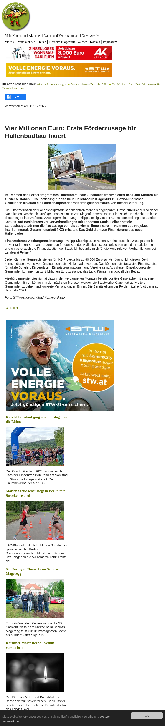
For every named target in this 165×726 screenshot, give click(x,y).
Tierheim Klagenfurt (62, 42)
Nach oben (11, 307)
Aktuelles (35, 35)
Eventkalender (25, 42)
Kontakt (95, 42)
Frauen (41, 42)
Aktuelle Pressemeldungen (51, 84)
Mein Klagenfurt (15, 35)
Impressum (110, 42)
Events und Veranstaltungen (61, 35)
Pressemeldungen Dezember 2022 (89, 84)
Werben (82, 42)
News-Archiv (90, 35)
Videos (9, 42)
